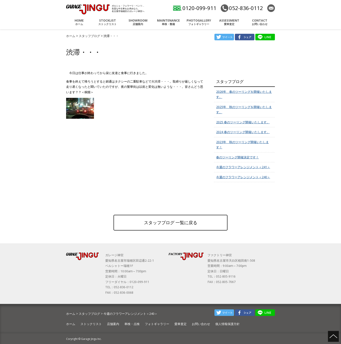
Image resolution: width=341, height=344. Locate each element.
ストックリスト (107, 22)
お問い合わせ (259, 22)
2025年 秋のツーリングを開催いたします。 (244, 109)
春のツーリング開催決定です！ (237, 157)
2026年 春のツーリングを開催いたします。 (244, 94)
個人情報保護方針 (227, 324)
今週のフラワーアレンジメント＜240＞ (243, 177)
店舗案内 (138, 22)
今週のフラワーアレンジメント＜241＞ (243, 167)
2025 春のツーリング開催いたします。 (243, 122)
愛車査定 (229, 22)
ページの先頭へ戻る (333, 336)
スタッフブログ (90, 36)
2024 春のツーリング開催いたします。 (243, 132)
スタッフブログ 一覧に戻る (170, 222)
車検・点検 (132, 324)
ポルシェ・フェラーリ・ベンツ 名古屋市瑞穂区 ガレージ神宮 (88, 9)
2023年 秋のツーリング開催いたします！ (242, 144)
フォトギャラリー (199, 22)
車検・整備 (168, 22)
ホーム (79, 22)
